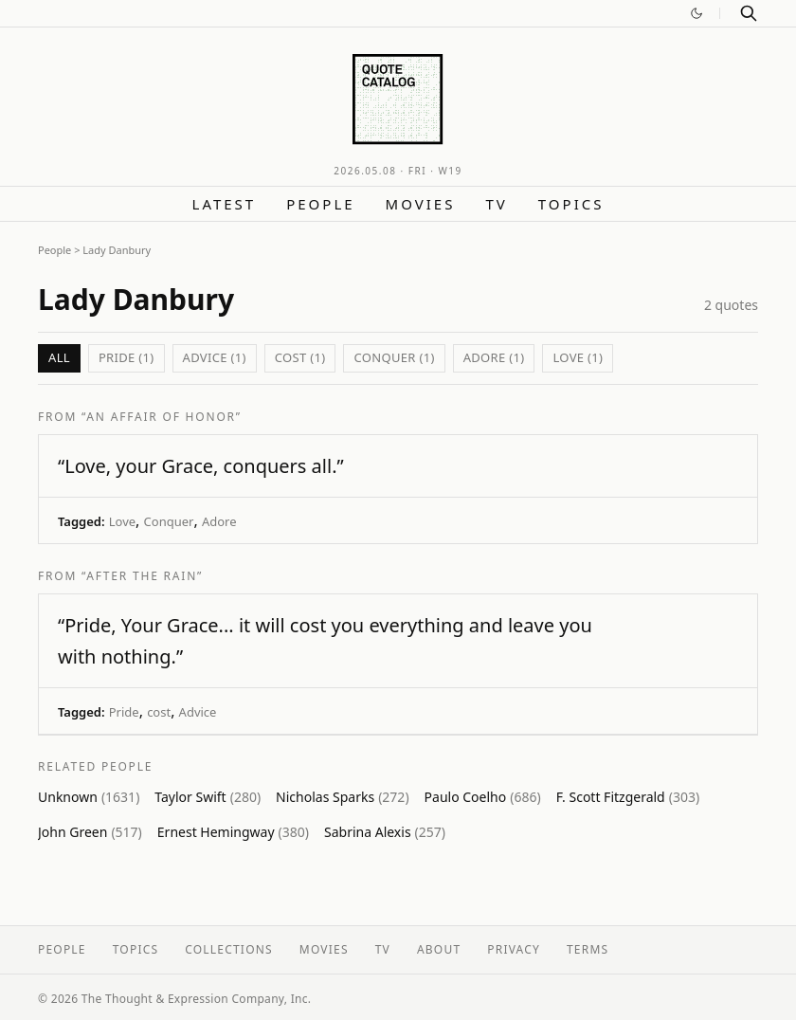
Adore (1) (494, 357)
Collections (229, 949)
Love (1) (577, 357)
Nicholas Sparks (342, 797)
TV (496, 203)
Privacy (513, 949)
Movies (421, 203)
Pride (124, 711)
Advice (198, 711)
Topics (571, 203)
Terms (587, 949)
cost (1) (300, 357)
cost (159, 711)
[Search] (748, 13)
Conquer (169, 521)
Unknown (88, 797)
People (320, 203)
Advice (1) (214, 357)
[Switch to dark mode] (696, 13)
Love (122, 521)
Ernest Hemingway (233, 832)
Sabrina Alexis (384, 832)
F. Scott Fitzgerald (627, 797)
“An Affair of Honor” (161, 417)
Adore (219, 521)
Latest (224, 203)
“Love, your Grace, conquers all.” (201, 466)
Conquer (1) (393, 357)
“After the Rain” (142, 576)
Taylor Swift (207, 797)
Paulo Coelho (483, 797)
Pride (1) (126, 357)
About (439, 949)
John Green (90, 832)
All (59, 357)
